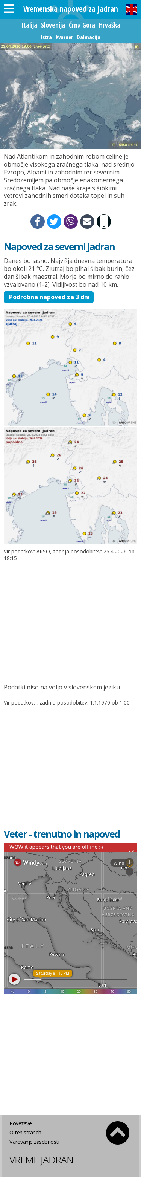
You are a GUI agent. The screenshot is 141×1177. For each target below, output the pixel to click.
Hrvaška (109, 24)
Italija (29, 24)
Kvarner (64, 37)
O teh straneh (25, 1132)
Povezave (20, 1123)
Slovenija (53, 24)
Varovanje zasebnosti (34, 1141)
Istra (46, 37)
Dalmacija (88, 37)
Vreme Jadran (41, 1159)
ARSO (43, 551)
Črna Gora (82, 24)
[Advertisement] (70, 620)
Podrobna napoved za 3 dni (49, 297)
